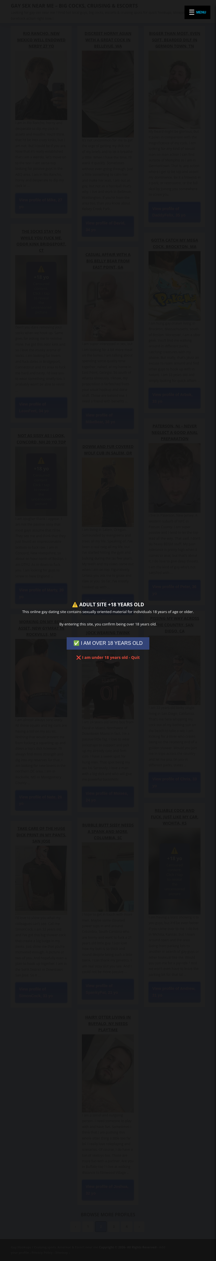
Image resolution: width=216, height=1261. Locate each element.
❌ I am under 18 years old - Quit (108, 657)
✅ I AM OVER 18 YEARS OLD (108, 643)
